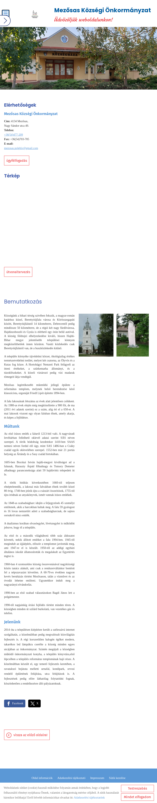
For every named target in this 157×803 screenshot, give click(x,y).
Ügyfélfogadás (16, 161)
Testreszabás (137, 788)
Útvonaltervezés (18, 272)
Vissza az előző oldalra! (30, 735)
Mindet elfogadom (137, 797)
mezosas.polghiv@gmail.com (21, 148)
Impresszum (97, 778)
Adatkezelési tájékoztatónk (89, 797)
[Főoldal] (34, 14)
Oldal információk (42, 778)
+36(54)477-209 (13, 134)
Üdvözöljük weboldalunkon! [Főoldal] (102, 14)
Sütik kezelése (117, 778)
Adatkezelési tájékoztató (71, 778)
